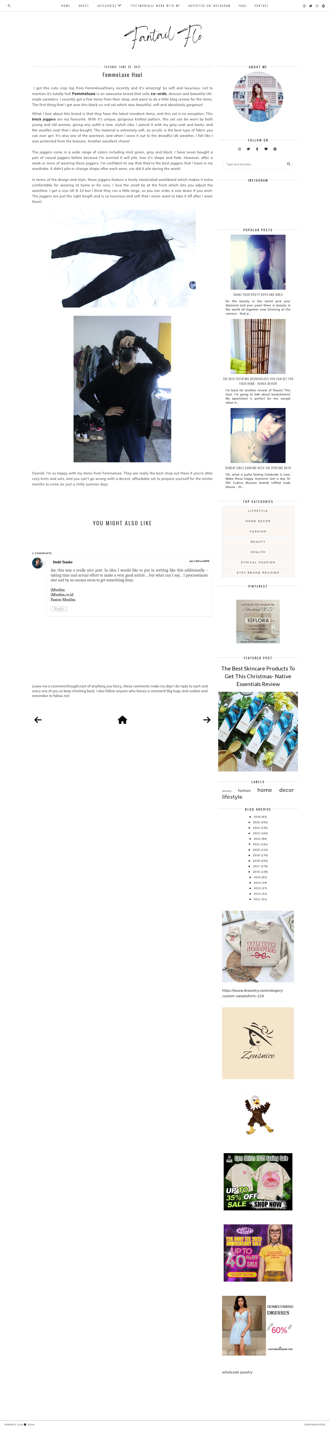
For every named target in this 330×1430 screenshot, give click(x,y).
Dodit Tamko (62, 562)
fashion (258, 531)
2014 (257, 882)
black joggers (44, 119)
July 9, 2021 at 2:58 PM (199, 561)
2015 (257, 877)
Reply (59, 609)
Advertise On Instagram (210, 6)
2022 (257, 838)
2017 (257, 866)
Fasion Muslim (63, 599)
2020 (257, 849)
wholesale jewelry (237, 1372)
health (258, 552)
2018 (257, 860)
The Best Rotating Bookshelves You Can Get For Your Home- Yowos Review (258, 381)
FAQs (242, 6)
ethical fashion (258, 562)
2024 (257, 827)
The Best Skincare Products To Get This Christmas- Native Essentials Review (258, 676)
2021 (257, 844)
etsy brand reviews (258, 572)
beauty (258, 541)
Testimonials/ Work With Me (155, 6)
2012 (257, 893)
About (84, 6)
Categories (107, 6)
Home (65, 6)
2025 (257, 822)
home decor (258, 521)
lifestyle (258, 510)
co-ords (159, 93)
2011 (257, 899)
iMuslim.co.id (62, 594)
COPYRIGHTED (315, 1424)
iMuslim (58, 590)
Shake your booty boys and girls (258, 294)
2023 (257, 833)
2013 (257, 888)
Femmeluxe (84, 93)
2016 (257, 871)
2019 (257, 855)
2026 (257, 816)
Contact (262, 6)
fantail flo (14, 1424)
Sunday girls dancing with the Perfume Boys (258, 467)
